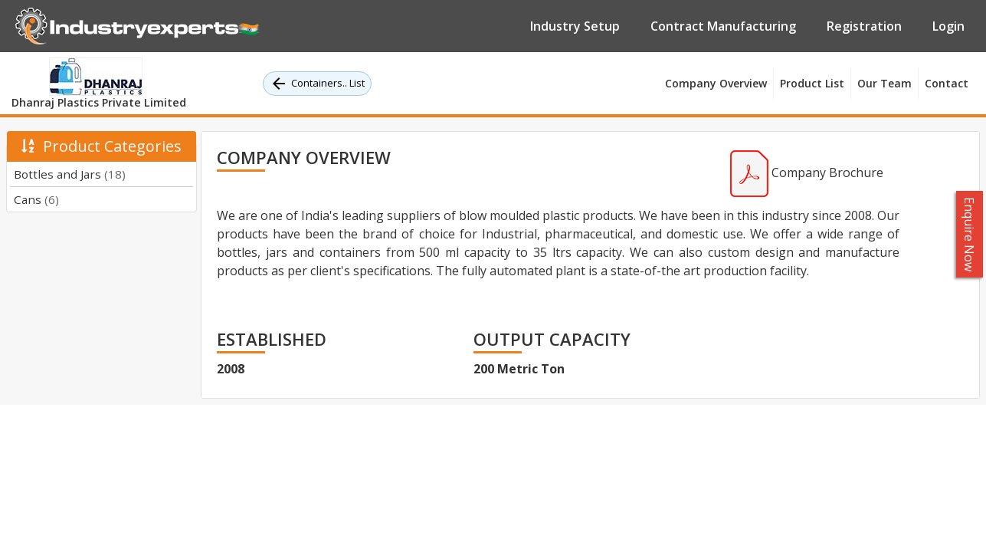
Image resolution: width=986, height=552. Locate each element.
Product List (812, 83)
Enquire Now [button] (969, 234)
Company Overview (716, 83)
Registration (864, 26)
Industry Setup (575, 26)
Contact (946, 83)
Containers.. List (317, 83)
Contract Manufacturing (723, 26)
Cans (36, 199)
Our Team (884, 83)
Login (948, 26)
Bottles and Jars (70, 174)
